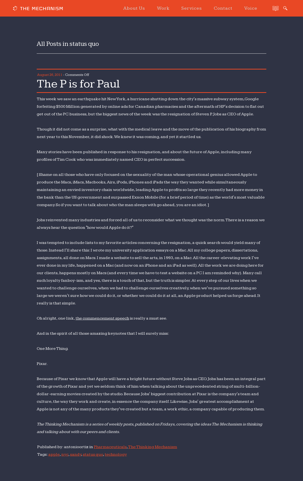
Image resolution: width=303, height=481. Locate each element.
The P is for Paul (78, 84)
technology (116, 454)
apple (54, 454)
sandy (75, 454)
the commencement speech (102, 318)
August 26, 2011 (49, 75)
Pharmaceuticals (110, 446)
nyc (64, 454)
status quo (93, 454)
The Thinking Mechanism (152, 446)
